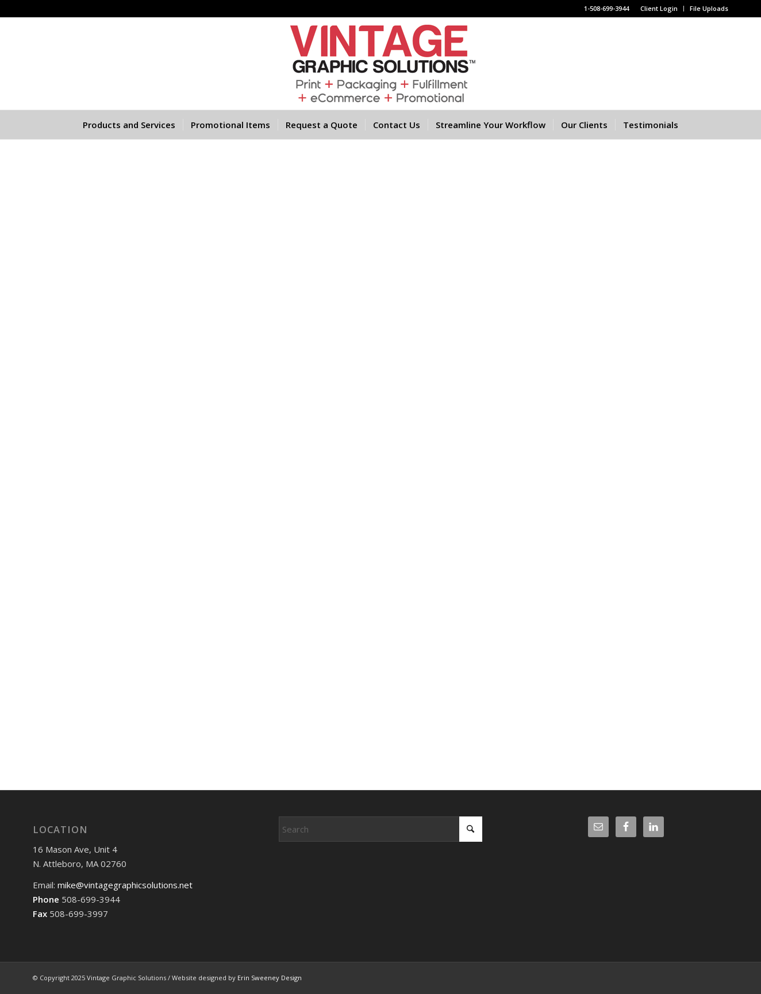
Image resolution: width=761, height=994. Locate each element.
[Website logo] (380, 64)
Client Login (659, 8)
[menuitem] (659, 8)
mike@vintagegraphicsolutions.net (124, 885)
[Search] (381, 829)
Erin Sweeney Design (269, 977)
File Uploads (709, 8)
